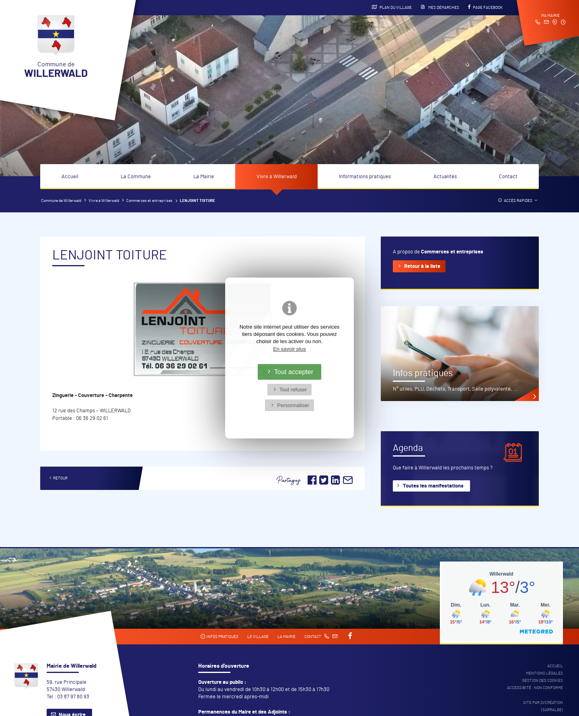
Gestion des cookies (542, 681)
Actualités (445, 176)
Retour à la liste (422, 266)
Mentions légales (544, 673)
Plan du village (392, 7)
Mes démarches (440, 7)
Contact (508, 176)
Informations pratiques (365, 176)
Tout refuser (293, 390)
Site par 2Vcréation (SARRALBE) (543, 706)
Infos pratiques (219, 636)
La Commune (136, 176)
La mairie (286, 637)
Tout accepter (294, 371)
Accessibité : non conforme (535, 688)
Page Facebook (485, 7)
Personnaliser (293, 405)
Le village (258, 637)
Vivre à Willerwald (277, 176)
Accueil (70, 176)
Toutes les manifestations (433, 486)
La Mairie (203, 176)
